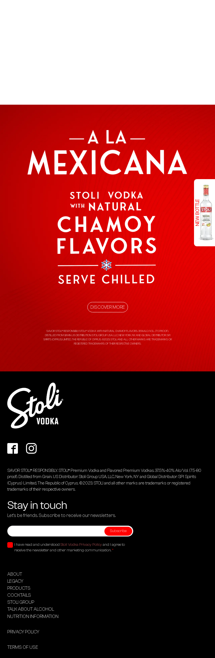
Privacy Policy (23, 631)
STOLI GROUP (20, 602)
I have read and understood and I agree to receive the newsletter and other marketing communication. (69, 547)
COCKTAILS (19, 595)
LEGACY (15, 581)
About (14, 574)
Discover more (107, 307)
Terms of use (22, 647)
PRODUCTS (19, 588)
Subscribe (118, 531)
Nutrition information (33, 616)
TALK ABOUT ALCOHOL (30, 609)
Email (12, 521)
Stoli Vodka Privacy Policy (81, 544)
